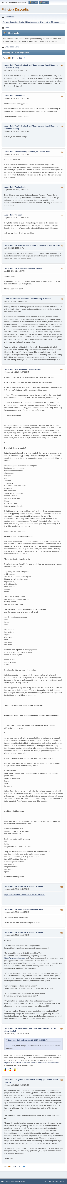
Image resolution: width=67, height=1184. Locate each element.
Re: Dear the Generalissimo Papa (29, 909)
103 (20, 58)
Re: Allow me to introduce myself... (30, 886)
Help (44, 1181)
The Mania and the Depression (28, 369)
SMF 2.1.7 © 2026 (7, 1181)
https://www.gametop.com (14, 958)
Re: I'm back (20, 96)
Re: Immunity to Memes (41, 299)
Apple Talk (8, 65)
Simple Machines (19, 1181)
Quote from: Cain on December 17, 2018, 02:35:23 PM (28, 1040)
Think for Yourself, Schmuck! (16, 299)
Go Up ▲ (63, 1181)
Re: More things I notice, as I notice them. (33, 152)
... (18, 58)
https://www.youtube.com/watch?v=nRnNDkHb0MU (24, 894)
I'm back (18, 215)
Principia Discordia (15, 9)
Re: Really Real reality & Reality (28, 268)
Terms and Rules (52, 1181)
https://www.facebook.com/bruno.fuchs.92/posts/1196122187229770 (31, 1063)
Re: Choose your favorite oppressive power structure (38, 245)
